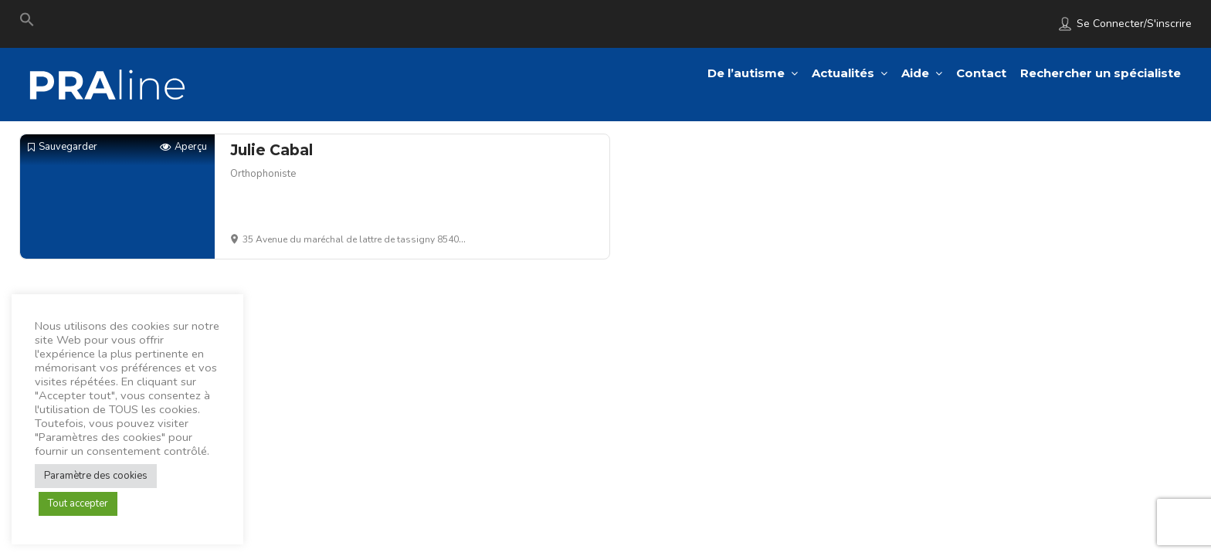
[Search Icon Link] (27, 23)
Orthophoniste (263, 174)
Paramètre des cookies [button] (96, 476)
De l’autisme (746, 73)
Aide (915, 73)
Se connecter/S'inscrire (1134, 23)
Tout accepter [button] (78, 503)
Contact (981, 73)
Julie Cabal (271, 150)
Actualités (843, 73)
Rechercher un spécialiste (1100, 73)
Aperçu (183, 147)
